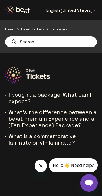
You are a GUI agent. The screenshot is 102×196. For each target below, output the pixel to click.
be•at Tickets (33, 29)
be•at (10, 29)
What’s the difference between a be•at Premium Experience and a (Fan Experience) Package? (52, 119)
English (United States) (71, 10)
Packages (59, 29)
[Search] (51, 41)
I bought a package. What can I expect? (49, 98)
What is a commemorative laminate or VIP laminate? (42, 139)
